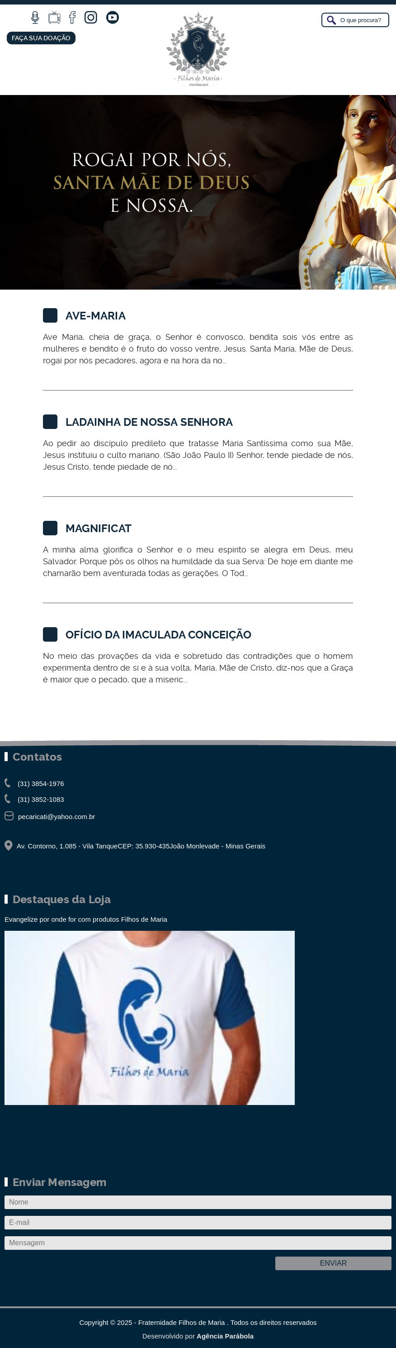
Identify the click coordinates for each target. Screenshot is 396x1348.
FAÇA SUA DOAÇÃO (41, 38)
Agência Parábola (225, 1336)
